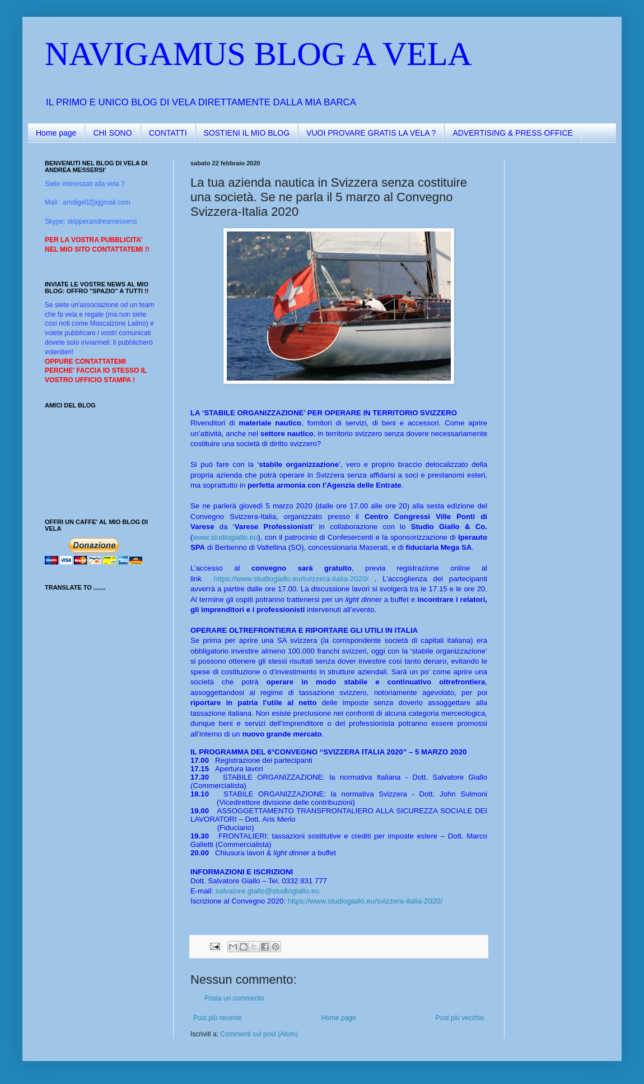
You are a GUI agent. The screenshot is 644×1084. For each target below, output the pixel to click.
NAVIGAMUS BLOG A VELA (258, 53)
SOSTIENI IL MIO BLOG (247, 132)
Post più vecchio (460, 1018)
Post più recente (217, 1018)
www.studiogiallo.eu (225, 537)
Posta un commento (234, 998)
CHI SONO (112, 132)
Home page (56, 132)
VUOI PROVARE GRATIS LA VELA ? (371, 132)
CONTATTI (168, 132)
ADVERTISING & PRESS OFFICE (512, 132)
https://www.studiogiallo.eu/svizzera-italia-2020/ (291, 579)
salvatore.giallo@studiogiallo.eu (268, 891)
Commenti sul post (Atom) (259, 1034)
